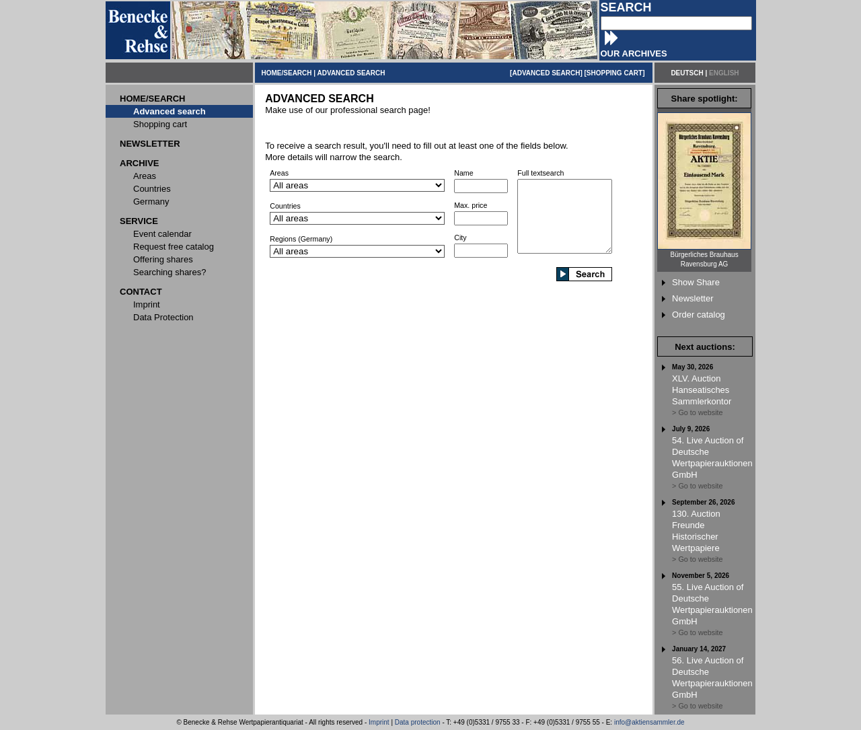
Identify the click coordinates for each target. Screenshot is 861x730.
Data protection (418, 722)
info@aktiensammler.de (649, 722)
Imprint (379, 722)
